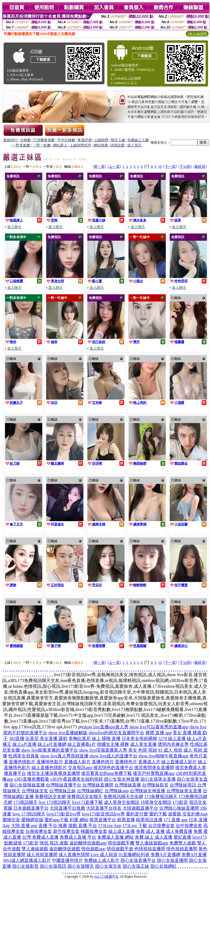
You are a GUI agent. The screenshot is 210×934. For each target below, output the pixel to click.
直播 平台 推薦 (52, 825)
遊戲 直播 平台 (82, 825)
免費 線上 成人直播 (153, 837)
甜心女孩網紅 (163, 866)
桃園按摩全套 (94, 831)
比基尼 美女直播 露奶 (46, 738)
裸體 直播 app (158, 732)
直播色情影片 (22, 761)
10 (160, 166)
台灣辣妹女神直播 (147, 790)
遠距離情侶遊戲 (64, 848)
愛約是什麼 (137, 814)
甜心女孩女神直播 (121, 779)
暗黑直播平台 (103, 819)
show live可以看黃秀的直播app (159, 727)
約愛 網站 (79, 819)
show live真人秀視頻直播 (64, 756)
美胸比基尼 (80, 738)
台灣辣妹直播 (127, 785)
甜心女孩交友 (108, 866)
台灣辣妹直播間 (97, 785)
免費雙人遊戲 (182, 843)
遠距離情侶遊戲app (88, 843)
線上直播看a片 (81, 744)
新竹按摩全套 (66, 831)
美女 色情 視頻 (142, 750)
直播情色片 (126, 761)
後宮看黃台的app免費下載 (106, 773)
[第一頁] (99, 166)
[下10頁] (185, 166)
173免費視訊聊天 (160, 796)
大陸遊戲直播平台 (140, 808)
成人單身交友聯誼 (121, 802)
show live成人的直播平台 (114, 756)
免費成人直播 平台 (78, 837)
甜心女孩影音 (25, 866)
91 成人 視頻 (170, 750)
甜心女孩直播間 (172, 860)
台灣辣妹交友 (35, 790)
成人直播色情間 (74, 854)
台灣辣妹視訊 (183, 785)
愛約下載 (158, 814)
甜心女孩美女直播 (158, 779)
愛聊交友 (11, 819)
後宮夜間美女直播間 (154, 767)
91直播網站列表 (134, 854)
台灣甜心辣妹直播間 (179, 808)
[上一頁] (114, 166)
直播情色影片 (49, 761)
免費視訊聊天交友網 (123, 796)
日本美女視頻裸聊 (139, 738)
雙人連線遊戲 (35, 848)
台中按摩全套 (189, 825)
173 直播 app (176, 819)
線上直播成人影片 (179, 761)
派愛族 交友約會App (188, 814)
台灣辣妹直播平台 (63, 785)
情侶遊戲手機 (121, 843)
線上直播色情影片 (49, 767)
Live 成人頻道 (104, 854)
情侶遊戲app (93, 848)
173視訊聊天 (25, 802)
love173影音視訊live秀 (103, 814)
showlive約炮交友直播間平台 (116, 732)
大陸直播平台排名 (104, 808)
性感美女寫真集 (23, 756)
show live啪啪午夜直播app (163, 756)
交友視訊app (80, 767)
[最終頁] (200, 166)
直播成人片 (149, 761)
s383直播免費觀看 (31, 779)
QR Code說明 (197, 34)
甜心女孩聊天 (80, 866)
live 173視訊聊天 (55, 802)
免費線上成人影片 (101, 860)
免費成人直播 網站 (115, 837)
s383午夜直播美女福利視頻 (76, 779)
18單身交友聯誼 (155, 802)
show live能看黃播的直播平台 (49, 750)
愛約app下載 (56, 819)
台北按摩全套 (161, 825)
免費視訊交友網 (50, 796)
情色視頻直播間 (181, 848)
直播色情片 (103, 761)
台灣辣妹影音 (155, 785)
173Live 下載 (134, 825)
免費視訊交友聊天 (84, 796)
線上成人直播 (121, 831)
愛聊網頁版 (32, 819)
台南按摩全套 (38, 831)
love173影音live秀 (63, 814)
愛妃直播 (182, 837)
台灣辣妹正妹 (62, 790)
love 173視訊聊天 (29, 814)
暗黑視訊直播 (149, 819)
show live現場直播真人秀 (103, 750)
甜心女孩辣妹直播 (27, 785)
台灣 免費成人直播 (40, 837)
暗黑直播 (126, 819)
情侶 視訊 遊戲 (54, 843)
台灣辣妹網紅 (90, 790)
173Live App (109, 825)
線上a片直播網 (52, 744)
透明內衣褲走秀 (173, 744)
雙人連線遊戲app (151, 843)
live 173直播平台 (107, 876)
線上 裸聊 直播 (106, 738)
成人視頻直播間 (42, 854)
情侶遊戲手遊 (120, 848)
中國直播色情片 (67, 860)
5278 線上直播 (172, 738)
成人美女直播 (143, 744)
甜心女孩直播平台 (138, 860)
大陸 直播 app (24, 825)
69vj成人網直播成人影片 (27, 860)
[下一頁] (170, 166)
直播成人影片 (77, 761)
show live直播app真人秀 (105, 727)
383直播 (16, 738)
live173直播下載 (87, 802)
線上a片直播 (24, 744)
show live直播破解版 (68, 732)
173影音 (180, 802)
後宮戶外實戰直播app (154, 773)
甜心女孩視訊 (53, 866)
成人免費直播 (179, 831)
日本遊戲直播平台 (31, 808)
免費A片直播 (194, 854)
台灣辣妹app (116, 790)
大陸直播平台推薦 (67, 808)
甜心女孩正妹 (136, 866)
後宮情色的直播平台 (113, 767)
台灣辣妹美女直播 (184, 790)
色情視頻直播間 (149, 848)
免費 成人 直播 (150, 831)
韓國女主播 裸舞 (113, 744)
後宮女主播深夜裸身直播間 (53, 773)
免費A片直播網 (165, 854)
